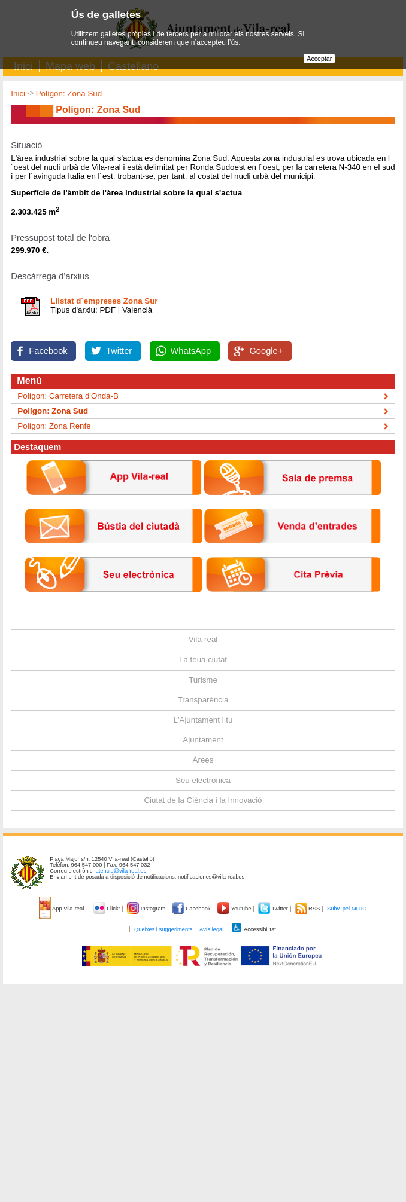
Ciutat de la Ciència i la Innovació (203, 800)
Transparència (203, 699)
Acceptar (319, 58)
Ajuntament (203, 739)
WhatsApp (191, 351)
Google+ (266, 351)
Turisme (203, 679)
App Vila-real (62, 909)
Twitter (119, 351)
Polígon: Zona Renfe (53, 425)
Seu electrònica (203, 780)
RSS (308, 909)
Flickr (107, 909)
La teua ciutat (203, 659)
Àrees (203, 760)
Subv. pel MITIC (346, 909)
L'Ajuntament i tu (203, 719)
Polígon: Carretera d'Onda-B (68, 396)
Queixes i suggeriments (163, 929)
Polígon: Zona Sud (69, 93)
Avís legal (211, 929)
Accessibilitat (253, 929)
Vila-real (203, 639)
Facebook (48, 351)
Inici (18, 93)
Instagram (147, 909)
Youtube (235, 909)
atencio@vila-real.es (121, 871)
